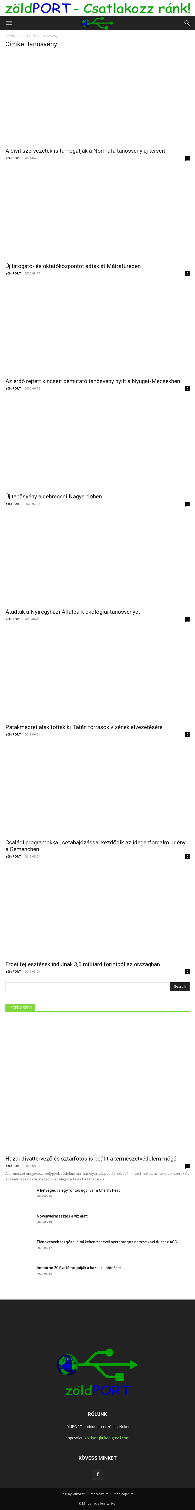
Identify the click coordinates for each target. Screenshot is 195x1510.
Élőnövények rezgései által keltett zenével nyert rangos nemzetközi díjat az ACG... (108, 1242)
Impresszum (99, 1494)
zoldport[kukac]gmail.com (107, 1437)
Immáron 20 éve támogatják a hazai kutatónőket (79, 1268)
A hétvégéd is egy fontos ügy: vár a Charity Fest (78, 1190)
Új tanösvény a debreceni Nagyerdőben (53, 496)
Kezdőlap (12, 36)
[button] (8, 23)
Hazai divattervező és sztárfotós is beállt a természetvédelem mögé (90, 1158)
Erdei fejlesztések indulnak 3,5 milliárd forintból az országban (82, 964)
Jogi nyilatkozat (73, 1494)
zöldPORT (13, 158)
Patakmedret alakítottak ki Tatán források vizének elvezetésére (84, 727)
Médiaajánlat (123, 1494)
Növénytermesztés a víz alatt (62, 1216)
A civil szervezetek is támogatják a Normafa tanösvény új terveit (85, 151)
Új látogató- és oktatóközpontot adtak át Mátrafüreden (73, 266)
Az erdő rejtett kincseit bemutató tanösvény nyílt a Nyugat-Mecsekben (92, 381)
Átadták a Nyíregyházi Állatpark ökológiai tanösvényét (72, 612)
